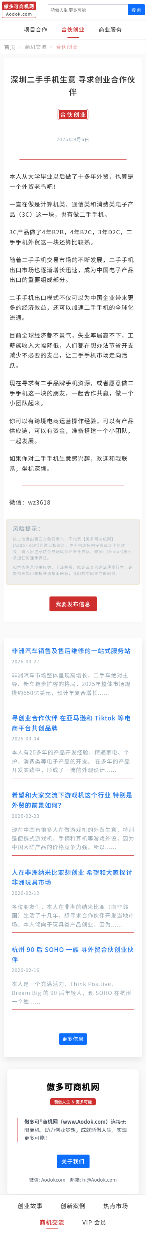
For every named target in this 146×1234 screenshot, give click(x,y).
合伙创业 (73, 29)
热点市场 (116, 1206)
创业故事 (30, 1206)
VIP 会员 (95, 1222)
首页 (10, 47)
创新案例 (72, 1206)
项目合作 (35, 29)
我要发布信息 (73, 604)
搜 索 (136, 10)
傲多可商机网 (73, 1086)
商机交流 (52, 1222)
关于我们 (73, 1161)
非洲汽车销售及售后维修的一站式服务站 (71, 650)
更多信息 (73, 1038)
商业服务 (110, 29)
